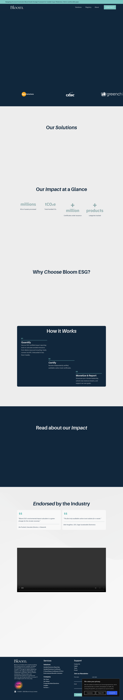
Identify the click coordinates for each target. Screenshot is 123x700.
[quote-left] (20, 513)
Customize (90, 693)
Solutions (78, 7)
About (97, 7)
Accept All (112, 693)
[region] (101, 688)
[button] (110, 7)
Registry (88, 7)
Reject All (101, 693)
